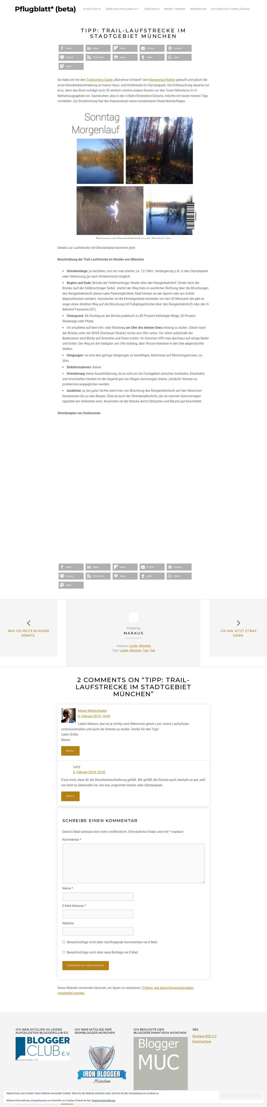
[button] (71, 48)
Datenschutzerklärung (103, 1100)
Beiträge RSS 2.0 (204, 1036)
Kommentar (71, 839)
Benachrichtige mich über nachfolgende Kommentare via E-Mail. (112, 942)
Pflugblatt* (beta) (45, 9)
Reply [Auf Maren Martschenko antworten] (70, 750)
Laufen (133, 645)
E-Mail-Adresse (74, 906)
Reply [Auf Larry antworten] (70, 796)
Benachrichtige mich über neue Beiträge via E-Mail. (103, 952)
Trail (152, 650)
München (145, 645)
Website (68, 923)
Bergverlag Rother (162, 80)
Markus (133, 633)
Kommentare (202, 1041)
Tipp (145, 650)
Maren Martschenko (92, 711)
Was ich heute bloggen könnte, (33, 638)
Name (67, 888)
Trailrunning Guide (99, 80)
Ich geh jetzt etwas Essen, (233, 638)
